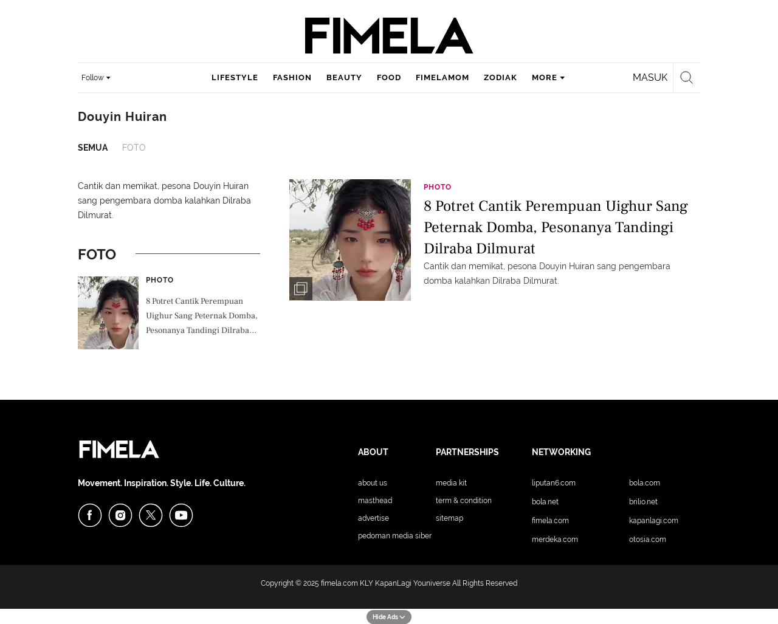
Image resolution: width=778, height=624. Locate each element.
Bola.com (644, 483)
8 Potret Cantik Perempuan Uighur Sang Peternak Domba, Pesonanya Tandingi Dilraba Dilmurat (202, 317)
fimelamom (442, 77)
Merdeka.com (555, 539)
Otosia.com (647, 539)
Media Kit (451, 483)
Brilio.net (643, 502)
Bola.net (545, 502)
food (389, 77)
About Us (372, 483)
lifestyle (235, 77)
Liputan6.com (554, 483)
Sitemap (449, 518)
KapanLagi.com (653, 520)
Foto (134, 148)
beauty (344, 77)
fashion (292, 77)
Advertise (373, 518)
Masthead (375, 500)
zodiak (500, 77)
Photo (160, 280)
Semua (93, 148)
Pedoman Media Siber (395, 536)
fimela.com (339, 583)
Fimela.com (550, 520)
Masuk (650, 77)
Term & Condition (464, 500)
